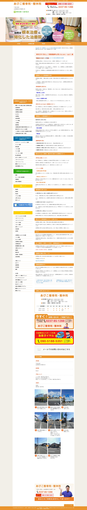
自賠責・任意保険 (18, 254)
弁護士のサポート (18, 248)
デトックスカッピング (19, 277)
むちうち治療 (18, 239)
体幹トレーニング (18, 226)
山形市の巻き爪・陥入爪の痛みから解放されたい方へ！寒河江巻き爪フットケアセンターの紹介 (44, 281)
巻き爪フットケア (18, 284)
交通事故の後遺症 (18, 111)
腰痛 (16, 175)
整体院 (16, 189)
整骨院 (16, 191)
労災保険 (17, 267)
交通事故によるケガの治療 (47, 47)
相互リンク (17, 200)
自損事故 (17, 116)
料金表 (16, 193)
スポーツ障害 (18, 224)
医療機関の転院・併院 (19, 245)
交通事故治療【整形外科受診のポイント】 (23, 127)
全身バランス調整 (18, 282)
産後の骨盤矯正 (18, 181)
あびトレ (17, 262)
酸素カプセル (18, 290)
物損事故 (17, 124)
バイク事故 (17, 120)
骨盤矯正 (17, 179)
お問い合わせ (18, 197)
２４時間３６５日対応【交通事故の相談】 (23, 131)
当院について (18, 260)
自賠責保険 (17, 107)
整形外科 (17, 252)
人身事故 (17, 122)
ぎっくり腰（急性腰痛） (20, 177)
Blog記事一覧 (38, 47)
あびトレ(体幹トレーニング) (21, 157)
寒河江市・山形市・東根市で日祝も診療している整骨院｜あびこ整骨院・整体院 (54, 0)
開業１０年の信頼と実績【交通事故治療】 (23, 105)
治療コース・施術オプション (21, 275)
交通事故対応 (55, 47)
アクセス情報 (18, 195)
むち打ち (17, 114)
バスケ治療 (17, 148)
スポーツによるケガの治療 (20, 216)
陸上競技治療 (18, 155)
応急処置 (17, 228)
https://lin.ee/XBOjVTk (40, 260)
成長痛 (16, 231)
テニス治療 (17, 151)
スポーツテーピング (19, 159)
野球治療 (17, 146)
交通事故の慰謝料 (18, 109)
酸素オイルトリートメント (20, 163)
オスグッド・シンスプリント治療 (22, 142)
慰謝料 (59, 47)
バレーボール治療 (18, 153)
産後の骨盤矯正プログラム (20, 286)
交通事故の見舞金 (18, 241)
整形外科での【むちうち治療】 (21, 129)
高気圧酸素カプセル (19, 166)
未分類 (16, 273)
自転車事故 (17, 118)
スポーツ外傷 (18, 222)
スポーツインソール (19, 161)
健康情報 (17, 265)
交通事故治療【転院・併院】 (21, 133)
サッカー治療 (18, 144)
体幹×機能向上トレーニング (20, 279)
